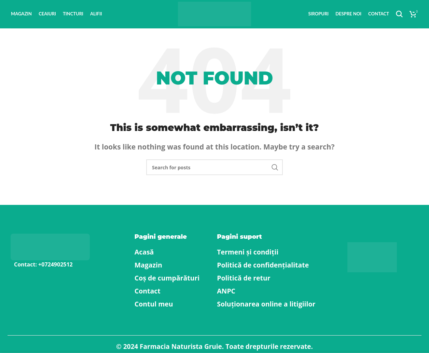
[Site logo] (214, 16)
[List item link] (54, 270)
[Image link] (50, 252)
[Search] (399, 17)
